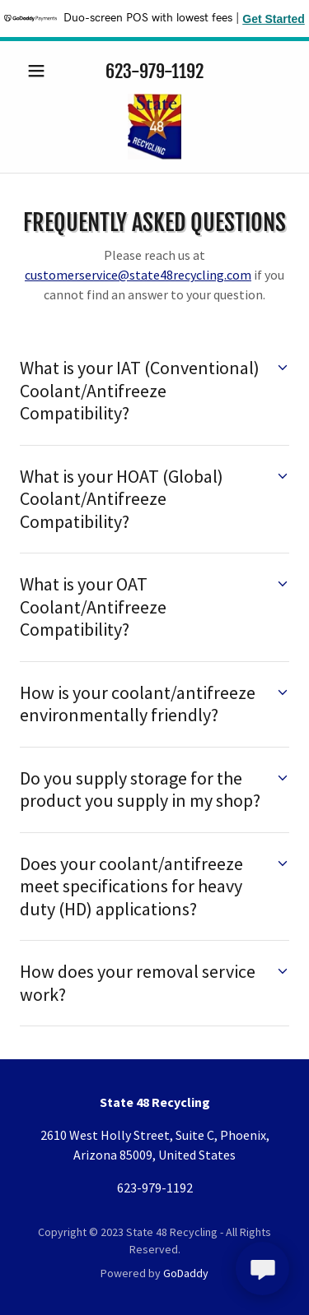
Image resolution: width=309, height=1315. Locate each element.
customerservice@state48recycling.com (138, 274)
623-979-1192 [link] (154, 71)
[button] (40, 70)
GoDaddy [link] (185, 1273)
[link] (154, 127)
